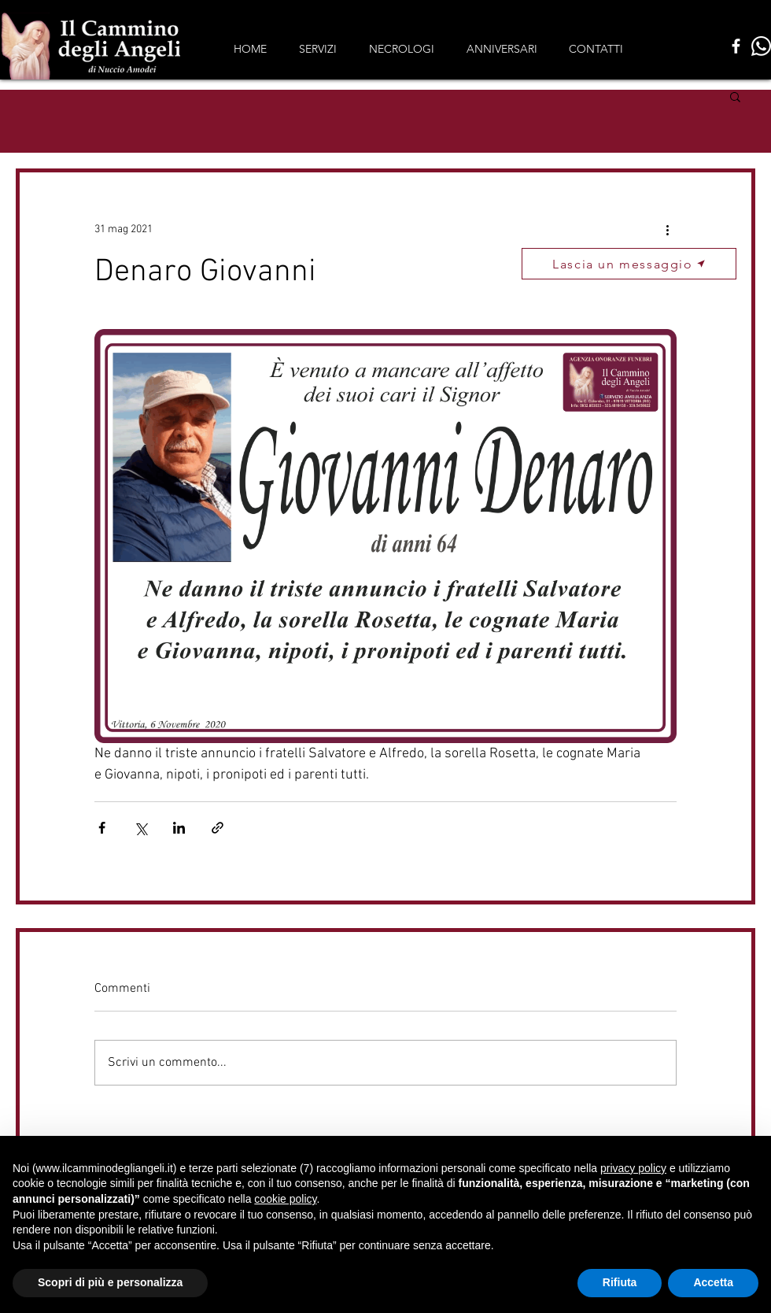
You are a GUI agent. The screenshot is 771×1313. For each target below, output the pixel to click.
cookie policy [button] (285, 1199)
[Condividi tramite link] (217, 827)
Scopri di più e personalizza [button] (110, 1282)
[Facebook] (736, 46)
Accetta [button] (713, 1282)
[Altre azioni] (667, 229)
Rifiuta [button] (620, 1282)
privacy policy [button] (633, 1168)
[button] (735, 96)
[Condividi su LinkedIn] (179, 827)
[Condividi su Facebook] (101, 827)
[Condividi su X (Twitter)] (140, 827)
